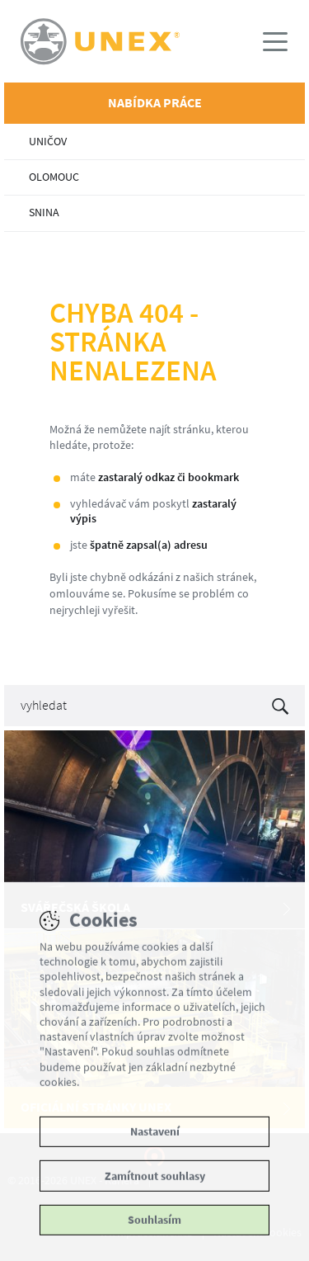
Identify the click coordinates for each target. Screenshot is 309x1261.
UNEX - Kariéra (154, 41)
